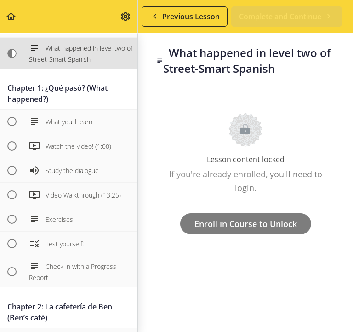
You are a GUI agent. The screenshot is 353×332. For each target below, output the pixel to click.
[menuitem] (125, 16)
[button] (11, 16)
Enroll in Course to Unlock (245, 223)
